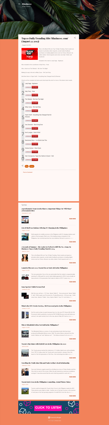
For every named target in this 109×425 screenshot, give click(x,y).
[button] (75, 38)
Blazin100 (27, 4)
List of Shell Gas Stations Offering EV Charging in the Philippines (44, 228)
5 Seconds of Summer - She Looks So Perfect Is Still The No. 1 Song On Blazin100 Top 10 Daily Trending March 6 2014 (46, 248)
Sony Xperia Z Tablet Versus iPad (33, 287)
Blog (26, 166)
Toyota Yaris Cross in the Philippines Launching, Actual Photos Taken (46, 382)
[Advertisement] (85, 34)
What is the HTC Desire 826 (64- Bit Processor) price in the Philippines (47, 306)
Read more (72, 219)
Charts (32, 166)
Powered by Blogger (54, 417)
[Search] (90, 4)
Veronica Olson (58, 420)
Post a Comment (27, 172)
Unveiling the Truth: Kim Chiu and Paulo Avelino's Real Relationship (45, 363)
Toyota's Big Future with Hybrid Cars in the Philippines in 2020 (44, 344)
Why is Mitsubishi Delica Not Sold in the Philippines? (40, 325)
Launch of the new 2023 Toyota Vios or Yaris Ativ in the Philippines (45, 268)
